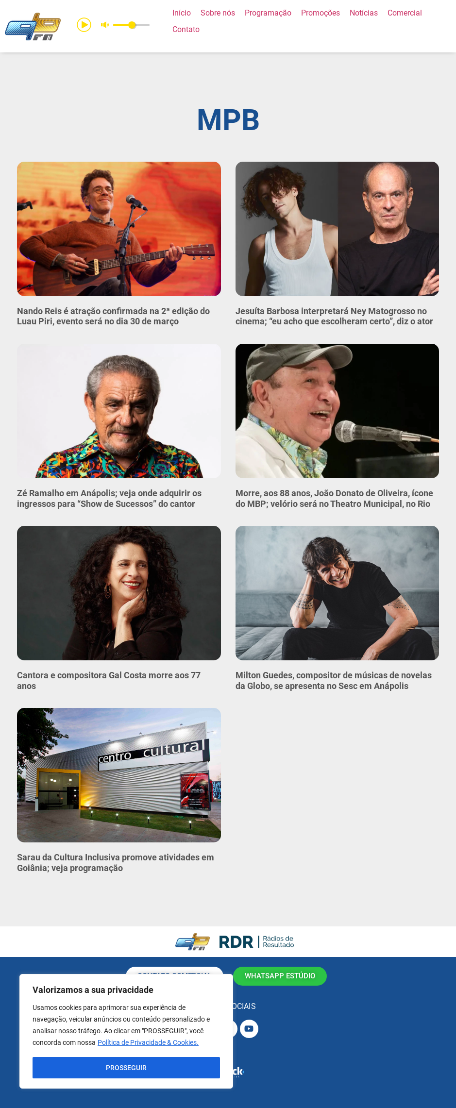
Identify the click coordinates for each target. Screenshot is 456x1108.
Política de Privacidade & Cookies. (148, 1043)
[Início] (182, 13)
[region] (126, 1032)
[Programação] (268, 13)
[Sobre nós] (218, 13)
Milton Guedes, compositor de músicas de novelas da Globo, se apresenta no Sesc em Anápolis (334, 680)
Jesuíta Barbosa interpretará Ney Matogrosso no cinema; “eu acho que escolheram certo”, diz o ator (334, 316)
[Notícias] (364, 13)
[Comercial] (405, 13)
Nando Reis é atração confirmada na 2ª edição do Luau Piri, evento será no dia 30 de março (113, 316)
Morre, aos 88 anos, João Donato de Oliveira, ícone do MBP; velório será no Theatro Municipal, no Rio (334, 498)
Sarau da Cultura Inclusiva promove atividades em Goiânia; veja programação (115, 862)
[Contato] (186, 29)
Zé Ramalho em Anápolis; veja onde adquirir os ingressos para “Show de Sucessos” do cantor (109, 498)
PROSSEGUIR (126, 1068)
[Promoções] (320, 13)
